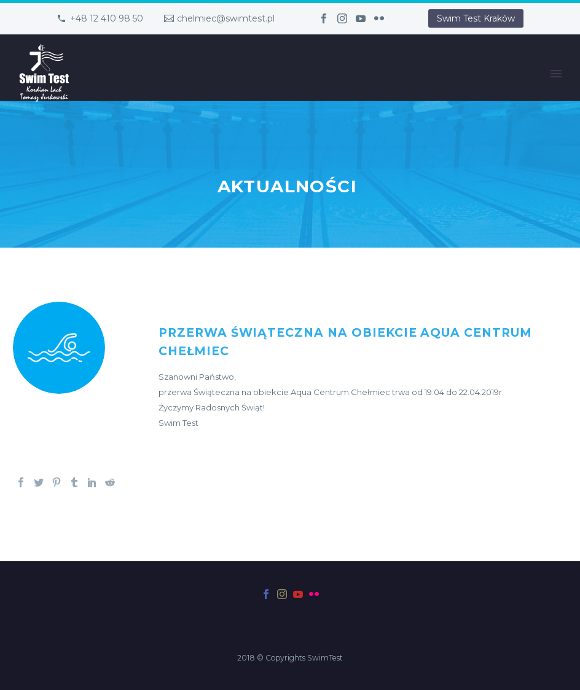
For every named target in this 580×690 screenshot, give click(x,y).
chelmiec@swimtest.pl (226, 18)
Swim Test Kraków (476, 18)
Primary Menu (556, 73)
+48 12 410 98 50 (106, 18)
